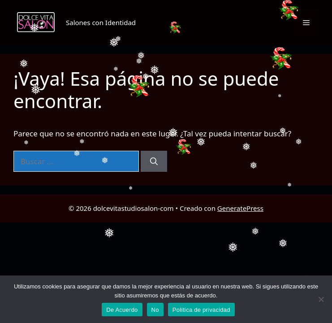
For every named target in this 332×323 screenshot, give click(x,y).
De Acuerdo (122, 309)
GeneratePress (240, 208)
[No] (320, 299)
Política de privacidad (201, 309)
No (155, 309)
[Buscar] (154, 161)
